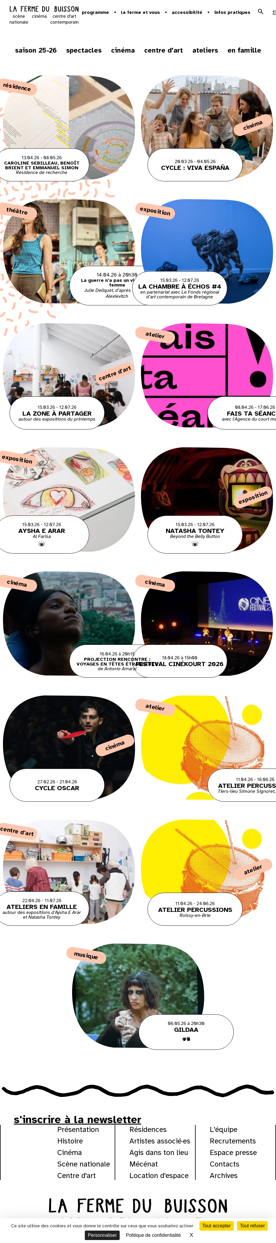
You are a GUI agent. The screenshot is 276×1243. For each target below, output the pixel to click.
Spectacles (84, 50)
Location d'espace (159, 1175)
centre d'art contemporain (64, 19)
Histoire (70, 1141)
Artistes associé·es (159, 1141)
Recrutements (233, 1141)
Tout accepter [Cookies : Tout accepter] (216, 1225)
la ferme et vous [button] (140, 12)
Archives (224, 1175)
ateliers (205, 50)
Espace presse (233, 1152)
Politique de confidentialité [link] (153, 1235)
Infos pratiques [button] (232, 12)
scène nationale (18, 19)
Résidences (148, 1129)
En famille (244, 50)
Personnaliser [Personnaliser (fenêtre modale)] (102, 1235)
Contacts (224, 1164)
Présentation (78, 1129)
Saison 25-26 (36, 50)
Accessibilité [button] (187, 12)
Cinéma (123, 50)
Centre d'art (163, 50)
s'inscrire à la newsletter (77, 1119)
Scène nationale (83, 1164)
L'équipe (223, 1129)
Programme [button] (95, 12)
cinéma (39, 16)
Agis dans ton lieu (158, 1152)
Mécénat (143, 1164)
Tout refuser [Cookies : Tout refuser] (252, 1225)
